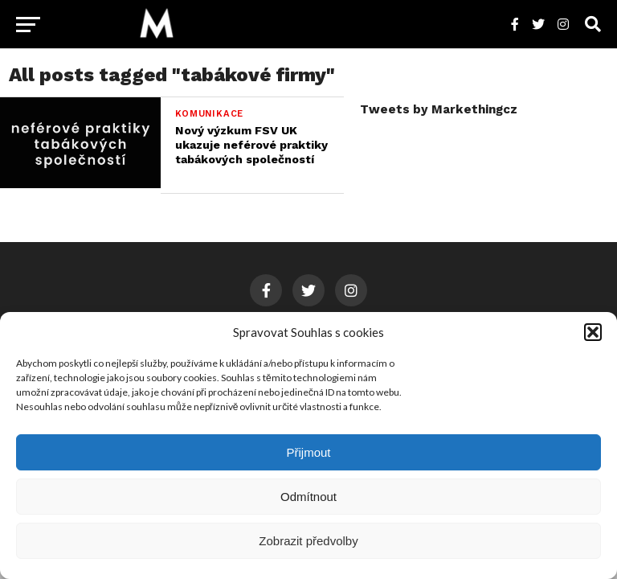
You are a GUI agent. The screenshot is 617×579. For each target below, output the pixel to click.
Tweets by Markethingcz (438, 109)
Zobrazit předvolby (308, 541)
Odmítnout (308, 496)
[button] (593, 332)
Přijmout (308, 452)
